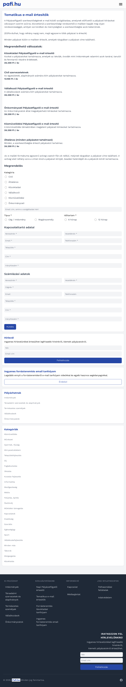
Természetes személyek (11, 607)
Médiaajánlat (73, 594)
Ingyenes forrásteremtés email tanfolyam (47, 621)
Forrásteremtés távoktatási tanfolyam (44, 609)
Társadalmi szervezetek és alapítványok (13, 596)
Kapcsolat (72, 587)
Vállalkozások (12, 615)
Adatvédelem (105, 597)
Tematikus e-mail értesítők (45, 598)
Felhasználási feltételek (105, 588)
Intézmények (12, 587)
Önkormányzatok (14, 622)
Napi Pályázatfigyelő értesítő (46, 588)
